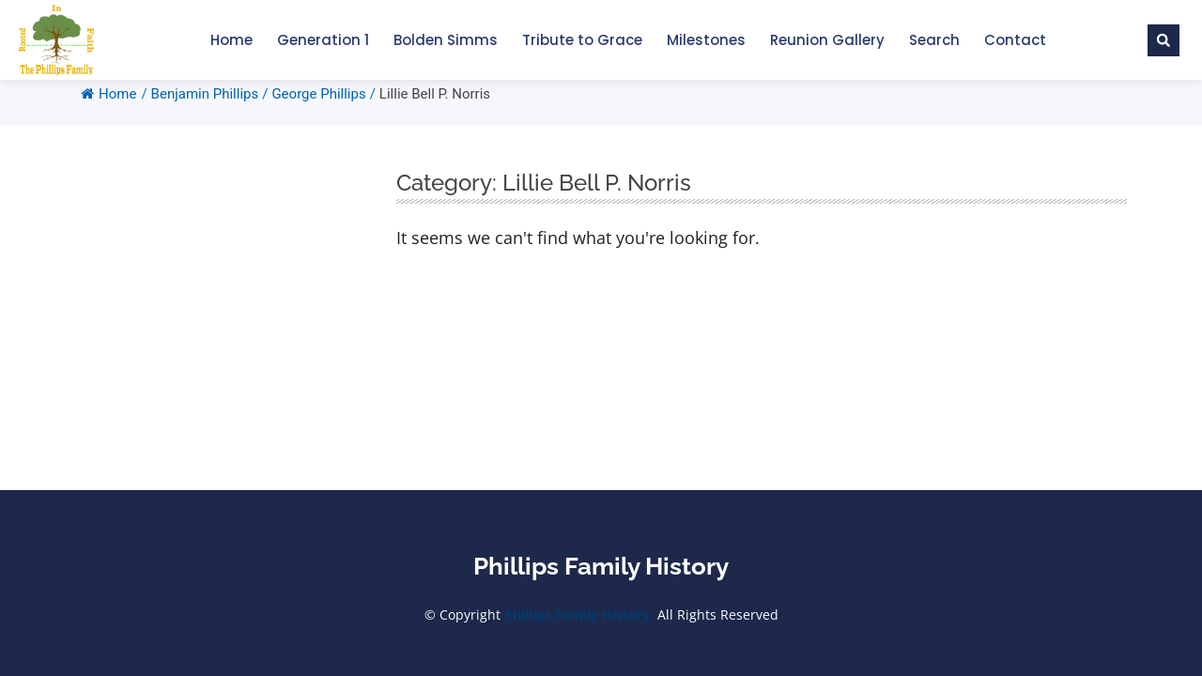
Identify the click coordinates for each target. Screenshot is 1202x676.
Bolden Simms (445, 40)
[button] (1163, 40)
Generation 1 (323, 40)
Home (231, 40)
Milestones (706, 40)
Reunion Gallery (827, 40)
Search (934, 40)
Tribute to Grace (582, 40)
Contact (1015, 40)
